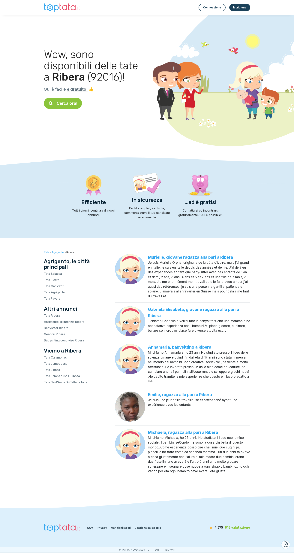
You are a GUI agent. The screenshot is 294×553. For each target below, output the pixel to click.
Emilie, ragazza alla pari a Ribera (180, 394)
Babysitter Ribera (56, 328)
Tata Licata (51, 280)
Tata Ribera (52, 315)
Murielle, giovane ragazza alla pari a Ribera (190, 257)
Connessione (212, 7)
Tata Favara (52, 298)
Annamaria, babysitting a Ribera (179, 347)
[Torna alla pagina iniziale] (62, 7)
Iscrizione (239, 7)
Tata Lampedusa (55, 363)
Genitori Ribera (54, 334)
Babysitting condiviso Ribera (64, 340)
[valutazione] (228, 527)
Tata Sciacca (53, 274)
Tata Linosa (52, 370)
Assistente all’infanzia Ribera (64, 322)
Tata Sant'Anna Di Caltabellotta (65, 382)
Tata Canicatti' (54, 286)
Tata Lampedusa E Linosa (62, 376)
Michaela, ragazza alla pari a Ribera (183, 432)
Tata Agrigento (54, 292)
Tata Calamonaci (56, 357)
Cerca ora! (62, 103)
